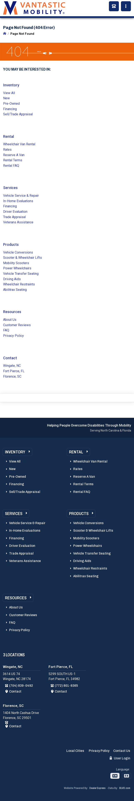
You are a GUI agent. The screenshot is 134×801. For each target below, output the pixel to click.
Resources (12, 312)
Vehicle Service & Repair (21, 196)
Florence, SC (12, 376)
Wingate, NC (12, 366)
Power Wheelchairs (17, 268)
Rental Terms (12, 160)
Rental (8, 136)
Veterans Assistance (18, 222)
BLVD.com (124, 788)
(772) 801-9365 (66, 686)
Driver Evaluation (15, 212)
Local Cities (75, 751)
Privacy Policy (13, 336)
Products (11, 244)
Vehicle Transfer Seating (21, 274)
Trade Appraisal (14, 217)
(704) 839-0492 (21, 686)
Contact (10, 358)
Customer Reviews (17, 325)
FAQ (6, 330)
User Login (120, 758)
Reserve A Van (13, 155)
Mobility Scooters (16, 263)
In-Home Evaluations (18, 201)
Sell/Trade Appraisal (18, 114)
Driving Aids (12, 279)
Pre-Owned (11, 104)
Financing (10, 109)
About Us (9, 320)
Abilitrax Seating (15, 290)
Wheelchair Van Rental (19, 144)
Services (10, 187)
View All (9, 93)
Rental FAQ (11, 166)
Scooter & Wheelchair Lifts (22, 258)
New (6, 98)
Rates (7, 150)
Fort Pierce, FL (13, 371)
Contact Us (121, 751)
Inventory (11, 85)
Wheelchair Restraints (19, 284)
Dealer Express (97, 788)
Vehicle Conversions (18, 252)
